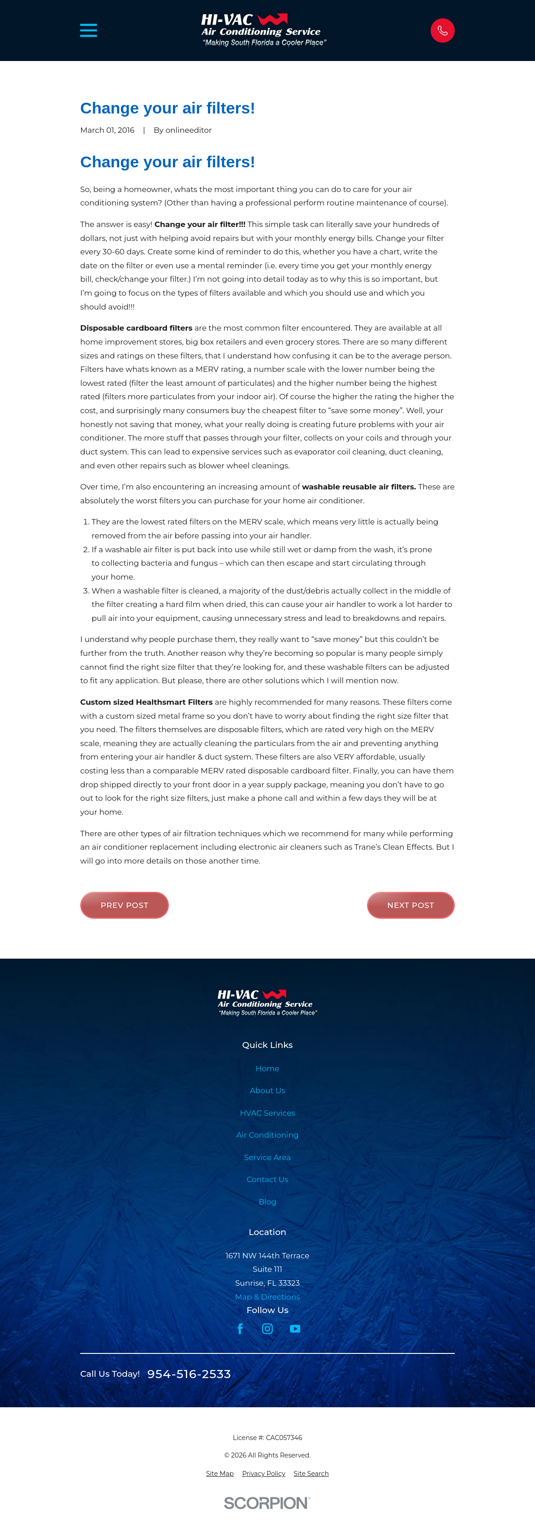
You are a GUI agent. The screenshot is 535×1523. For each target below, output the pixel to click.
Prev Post (125, 905)
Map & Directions (267, 1296)
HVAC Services (267, 1112)
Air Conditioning (267, 1134)
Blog (267, 1201)
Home (268, 1068)
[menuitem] (220, 1474)
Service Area (267, 1157)
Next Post (410, 905)
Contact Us (267, 1179)
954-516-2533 (189, 1374)
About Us (267, 1090)
